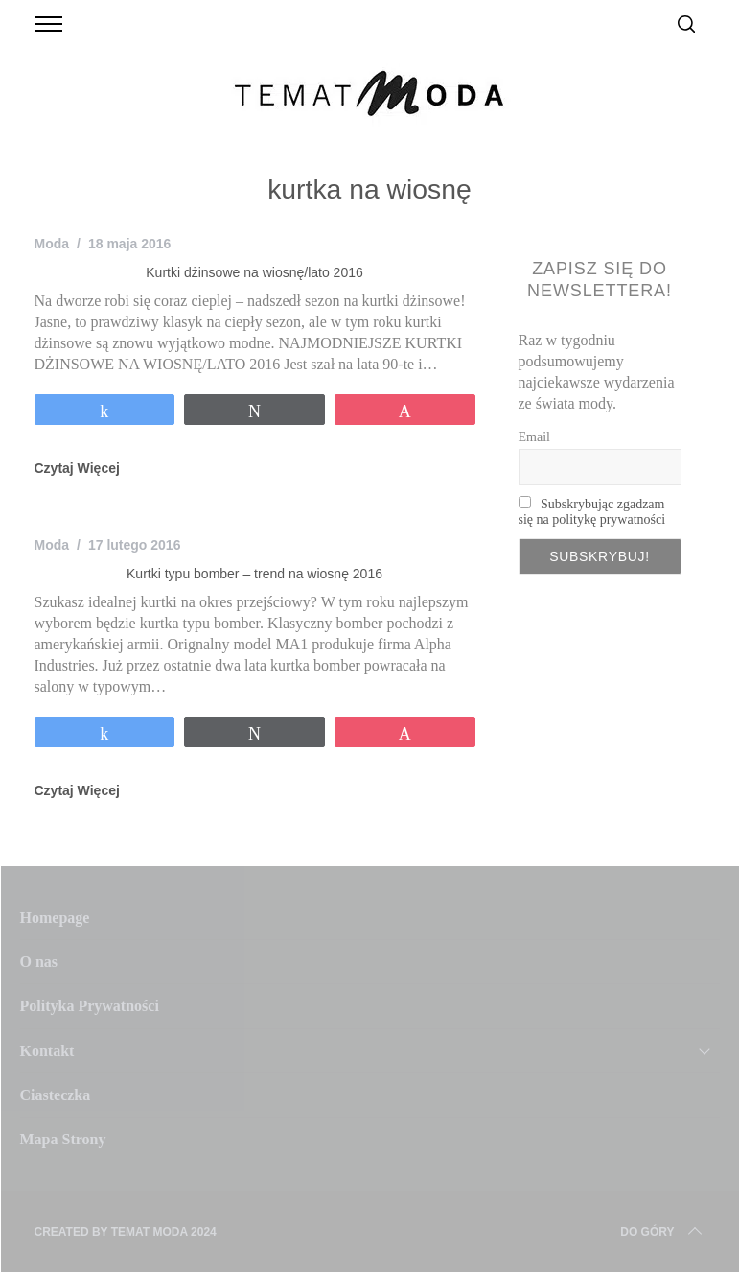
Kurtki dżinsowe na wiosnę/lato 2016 (254, 272)
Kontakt (47, 1051)
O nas (39, 962)
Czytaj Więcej (77, 468)
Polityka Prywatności (89, 1006)
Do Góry (662, 1231)
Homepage (55, 917)
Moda (52, 243)
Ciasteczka (55, 1095)
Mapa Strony (63, 1139)
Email (534, 437)
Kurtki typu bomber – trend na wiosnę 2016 (254, 573)
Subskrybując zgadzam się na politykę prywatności (592, 512)
